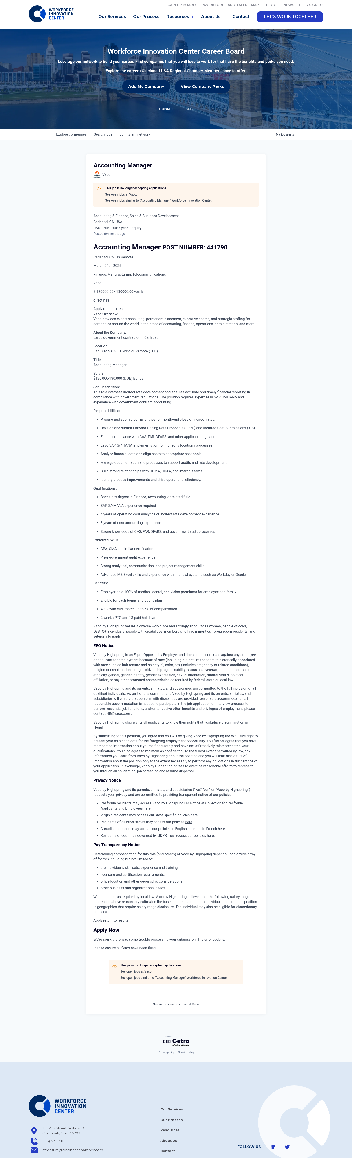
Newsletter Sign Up (303, 5)
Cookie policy (186, 1032)
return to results (115, 289)
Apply (98, 289)
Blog (271, 5)
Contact (241, 16)
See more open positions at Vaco (176, 984)
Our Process (146, 16)
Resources (180, 17)
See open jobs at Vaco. (121, 174)
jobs (103, 114)
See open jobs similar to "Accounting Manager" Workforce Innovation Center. (158, 180)
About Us (213, 17)
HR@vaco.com (118, 693)
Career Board (181, 5)
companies (71, 114)
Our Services (112, 16)
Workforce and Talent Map (231, 5)
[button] (290, 16)
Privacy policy (166, 1032)
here (147, 788)
